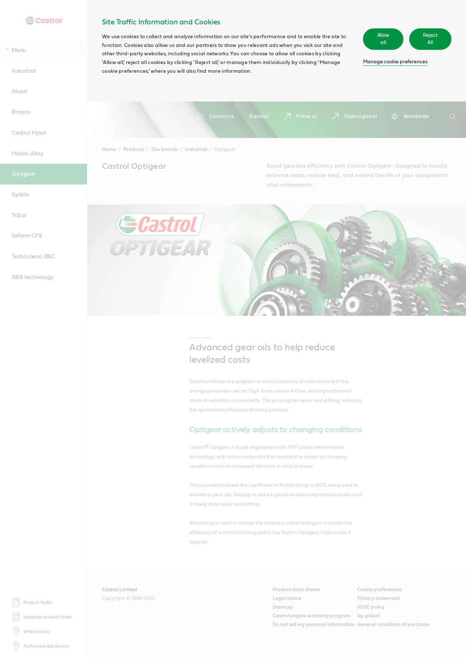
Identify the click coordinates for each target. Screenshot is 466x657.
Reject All (430, 39)
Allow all (383, 39)
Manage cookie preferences (395, 61)
